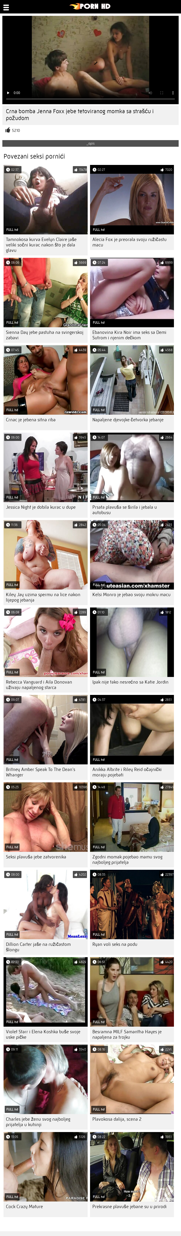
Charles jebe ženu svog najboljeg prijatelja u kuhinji (38, 1121)
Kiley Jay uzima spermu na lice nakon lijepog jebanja (43, 597)
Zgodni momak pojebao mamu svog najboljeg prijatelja (127, 859)
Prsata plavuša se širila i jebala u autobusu (124, 509)
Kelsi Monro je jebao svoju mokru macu (131, 594)
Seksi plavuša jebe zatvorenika (36, 857)
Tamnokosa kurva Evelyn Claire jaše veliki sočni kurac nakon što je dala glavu (41, 245)
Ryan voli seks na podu (114, 944)
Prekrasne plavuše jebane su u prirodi (129, 1206)
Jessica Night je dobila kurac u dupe (41, 507)
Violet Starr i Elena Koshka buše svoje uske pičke (43, 1034)
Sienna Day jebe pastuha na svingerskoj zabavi (44, 335)
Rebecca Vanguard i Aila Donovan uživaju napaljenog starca (39, 684)
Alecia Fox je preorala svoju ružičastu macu (129, 242)
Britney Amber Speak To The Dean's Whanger (40, 772)
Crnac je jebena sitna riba (31, 419)
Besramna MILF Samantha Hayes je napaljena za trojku (127, 1034)
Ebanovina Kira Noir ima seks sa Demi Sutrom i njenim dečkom (129, 335)
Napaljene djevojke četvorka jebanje (128, 419)
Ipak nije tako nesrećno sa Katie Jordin (130, 682)
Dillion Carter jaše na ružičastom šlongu (38, 947)
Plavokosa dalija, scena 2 (117, 1119)
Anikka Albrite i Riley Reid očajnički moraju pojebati (127, 772)
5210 (16, 130)
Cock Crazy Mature (24, 1206)
